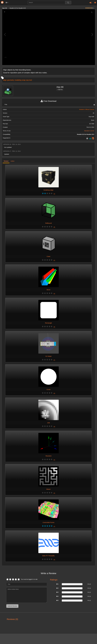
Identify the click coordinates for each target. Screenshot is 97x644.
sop (27, 80)
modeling (18, 80)
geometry (10, 80)
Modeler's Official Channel (86, 109)
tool (30, 80)
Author (12, 161)
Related (6, 161)
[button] (7, 2)
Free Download (48, 101)
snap (23, 80)
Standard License (89, 131)
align (5, 80)
